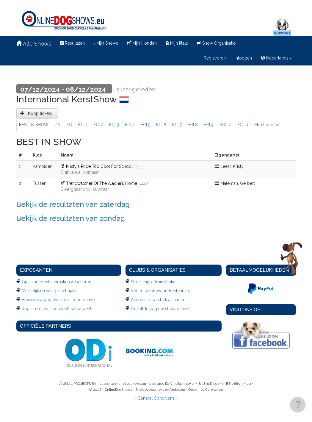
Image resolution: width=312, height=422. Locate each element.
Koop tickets (37, 113)
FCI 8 (193, 124)
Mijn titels (177, 43)
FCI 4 (130, 124)
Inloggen (243, 58)
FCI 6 (161, 124)
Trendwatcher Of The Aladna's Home (101, 183)
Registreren (215, 58)
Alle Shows (33, 43)
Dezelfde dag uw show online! (160, 308)
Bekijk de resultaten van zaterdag (73, 204)
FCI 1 (82, 124)
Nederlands (276, 58)
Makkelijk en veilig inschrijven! (50, 290)
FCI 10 (225, 124)
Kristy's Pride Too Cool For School (99, 166)
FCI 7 (177, 124)
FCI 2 (98, 124)
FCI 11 (242, 124)
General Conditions (156, 398)
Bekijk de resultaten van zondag (70, 218)
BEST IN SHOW (33, 124)
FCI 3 (114, 124)
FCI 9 (209, 124)
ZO (69, 124)
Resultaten (72, 43)
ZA (57, 124)
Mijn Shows (106, 43)
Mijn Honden (142, 43)
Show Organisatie (216, 43)
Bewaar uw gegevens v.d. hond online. (58, 299)
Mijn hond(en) (267, 124)
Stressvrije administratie (153, 281)
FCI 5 (145, 124)
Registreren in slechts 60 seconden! (56, 308)
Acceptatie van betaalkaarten (158, 299)
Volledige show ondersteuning (160, 290)
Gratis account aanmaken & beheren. (57, 281)
